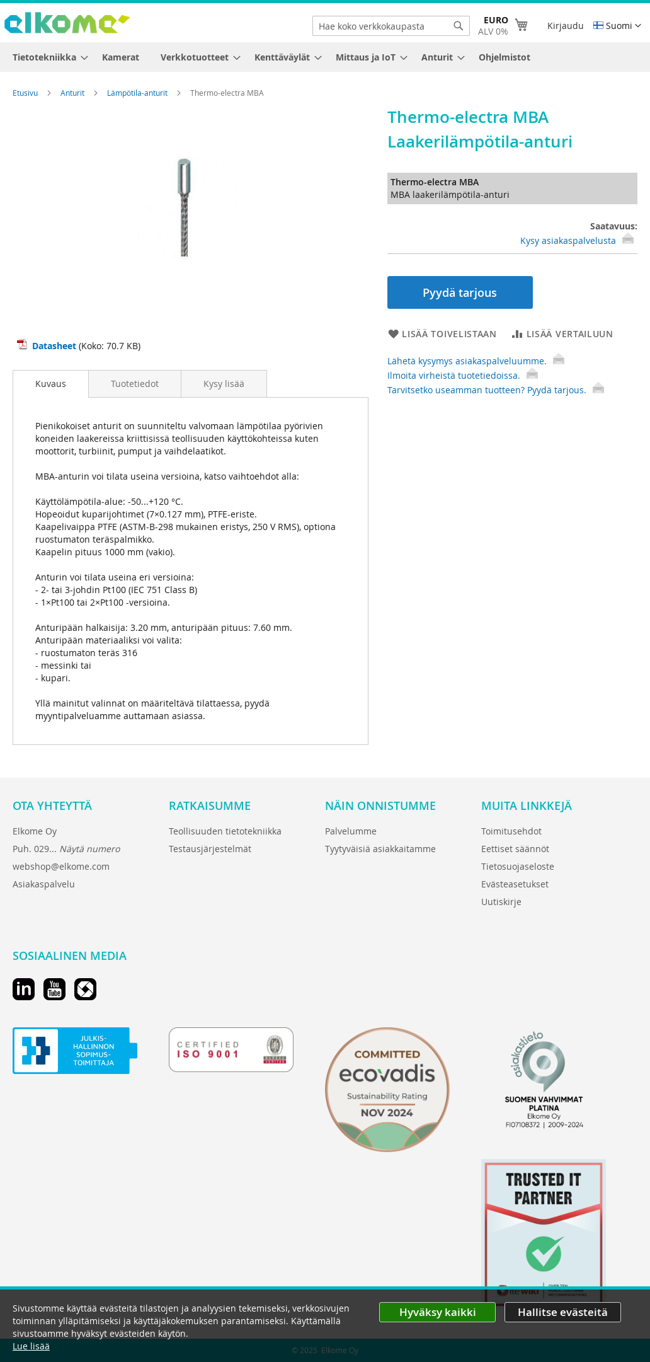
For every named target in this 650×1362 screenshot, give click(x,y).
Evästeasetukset (515, 884)
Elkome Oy (35, 831)
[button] (617, 26)
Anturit (73, 93)
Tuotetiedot (135, 384)
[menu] (325, 57)
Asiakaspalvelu (44, 884)
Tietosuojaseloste (517, 866)
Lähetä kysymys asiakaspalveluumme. (475, 361)
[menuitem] (46, 57)
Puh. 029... (66, 849)
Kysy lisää (223, 384)
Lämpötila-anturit (138, 93)
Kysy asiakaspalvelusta (568, 240)
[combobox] (391, 26)
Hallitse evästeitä (563, 1312)
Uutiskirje (501, 902)
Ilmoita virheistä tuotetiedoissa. (462, 375)
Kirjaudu (565, 26)
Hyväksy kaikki (437, 1312)
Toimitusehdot (511, 831)
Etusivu (26, 93)
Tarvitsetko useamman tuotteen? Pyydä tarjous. (495, 390)
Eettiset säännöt (515, 849)
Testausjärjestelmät (210, 849)
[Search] (458, 26)
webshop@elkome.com (61, 866)
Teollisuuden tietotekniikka (225, 831)
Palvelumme (351, 831)
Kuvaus (50, 384)
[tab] (51, 384)
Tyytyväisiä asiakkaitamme (380, 849)
